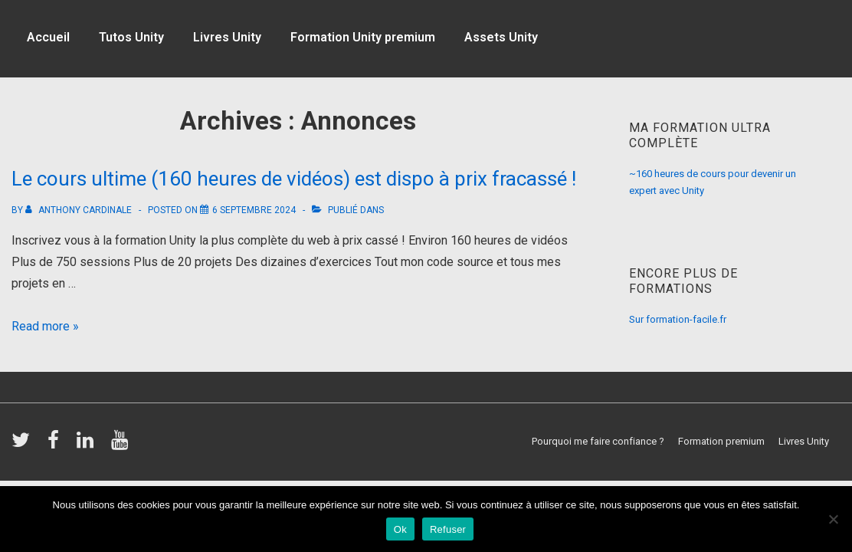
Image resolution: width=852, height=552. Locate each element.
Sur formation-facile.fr (677, 319)
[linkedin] (88, 445)
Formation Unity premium (362, 37)
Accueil (48, 37)
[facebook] (56, 445)
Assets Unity (501, 37)
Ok (400, 529)
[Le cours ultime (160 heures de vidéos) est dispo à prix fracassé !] (254, 210)
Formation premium (721, 441)
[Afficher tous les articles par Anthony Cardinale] (79, 210)
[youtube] (121, 445)
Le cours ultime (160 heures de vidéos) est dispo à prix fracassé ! (293, 178)
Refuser (448, 529)
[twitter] (23, 445)
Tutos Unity (131, 37)
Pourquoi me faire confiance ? (598, 441)
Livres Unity (227, 37)
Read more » (45, 326)
